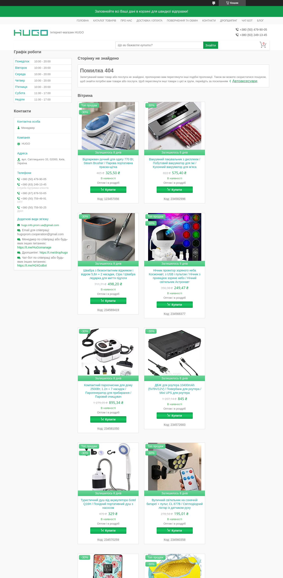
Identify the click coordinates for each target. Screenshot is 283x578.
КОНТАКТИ (209, 20)
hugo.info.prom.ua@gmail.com (40, 225)
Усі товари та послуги (251, 553)
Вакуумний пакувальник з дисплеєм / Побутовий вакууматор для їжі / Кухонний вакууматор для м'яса (173, 163)
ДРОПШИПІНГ (228, 20)
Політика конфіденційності (162, 573)
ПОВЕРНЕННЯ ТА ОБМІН (182, 20)
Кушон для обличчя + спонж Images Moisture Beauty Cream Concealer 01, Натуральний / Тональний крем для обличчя (239, 391)
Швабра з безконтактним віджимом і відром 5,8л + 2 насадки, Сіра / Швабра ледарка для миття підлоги (239, 163)
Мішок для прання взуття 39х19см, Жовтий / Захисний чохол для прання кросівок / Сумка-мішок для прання (108, 504)
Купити (110, 189)
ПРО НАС (126, 20)
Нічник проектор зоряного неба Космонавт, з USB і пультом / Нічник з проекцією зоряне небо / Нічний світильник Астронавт (108, 276)
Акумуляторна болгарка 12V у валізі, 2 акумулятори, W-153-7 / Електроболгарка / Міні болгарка (173, 504)
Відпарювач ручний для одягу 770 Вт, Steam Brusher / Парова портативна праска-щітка (107, 163)
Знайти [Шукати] (210, 45)
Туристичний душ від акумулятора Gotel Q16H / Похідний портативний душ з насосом (107, 389)
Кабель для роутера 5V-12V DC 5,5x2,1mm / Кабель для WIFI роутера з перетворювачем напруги (239, 504)
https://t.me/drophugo (54, 252)
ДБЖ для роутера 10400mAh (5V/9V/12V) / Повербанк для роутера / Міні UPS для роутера (238, 274)
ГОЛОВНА (83, 20)
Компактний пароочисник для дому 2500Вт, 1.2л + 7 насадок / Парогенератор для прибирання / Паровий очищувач (173, 276)
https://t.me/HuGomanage (34, 247)
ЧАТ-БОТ (247, 20)
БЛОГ (260, 20)
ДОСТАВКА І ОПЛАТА (150, 20)
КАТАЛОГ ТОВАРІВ (104, 20)
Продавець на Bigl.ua (141, 570)
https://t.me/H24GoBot (32, 265)
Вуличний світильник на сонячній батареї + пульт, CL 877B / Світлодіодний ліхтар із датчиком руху (173, 389)
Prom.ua (161, 566)
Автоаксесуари (244, 81)
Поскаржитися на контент (129, 573)
